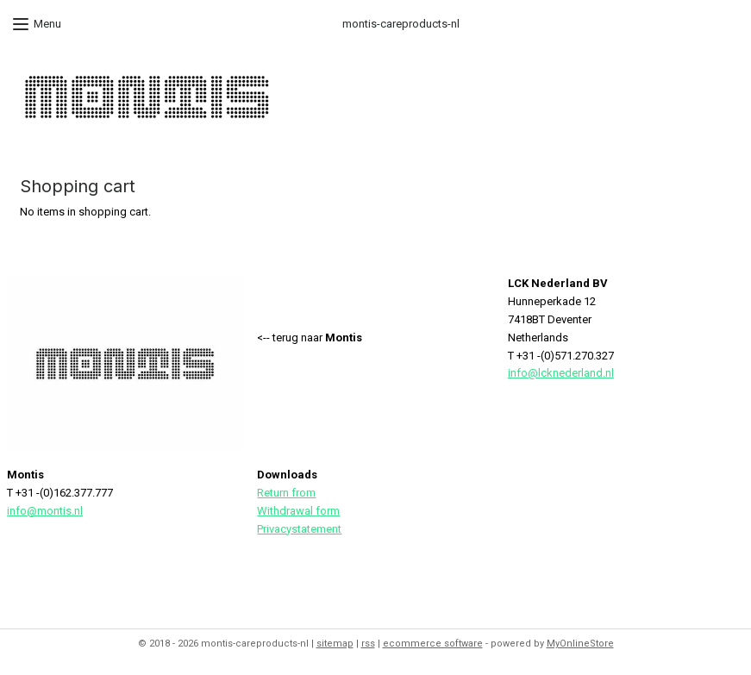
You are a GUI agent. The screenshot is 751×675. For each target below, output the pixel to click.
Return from (286, 492)
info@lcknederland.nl (561, 372)
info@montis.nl (45, 510)
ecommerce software (433, 643)
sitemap (335, 643)
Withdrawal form (298, 510)
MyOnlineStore (580, 643)
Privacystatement (299, 528)
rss (368, 643)
